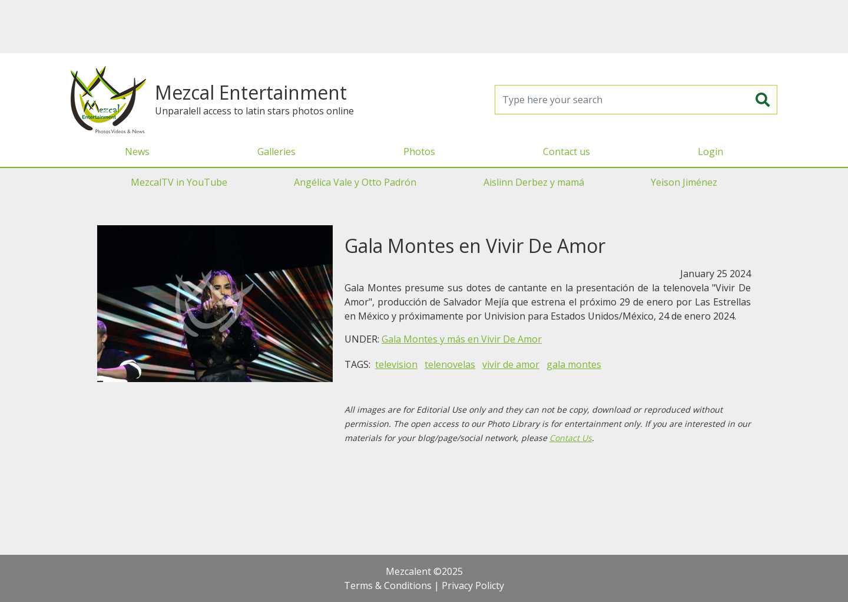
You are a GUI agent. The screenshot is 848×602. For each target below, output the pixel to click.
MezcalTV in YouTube (179, 182)
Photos (419, 151)
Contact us (566, 151)
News (137, 151)
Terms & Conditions (388, 585)
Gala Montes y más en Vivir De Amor (462, 339)
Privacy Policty (473, 585)
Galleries (276, 151)
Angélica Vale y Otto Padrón (355, 182)
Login (710, 151)
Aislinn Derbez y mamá (533, 182)
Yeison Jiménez (684, 182)
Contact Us (570, 437)
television (396, 364)
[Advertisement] (424, 26)
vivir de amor (510, 364)
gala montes (573, 364)
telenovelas (450, 364)
